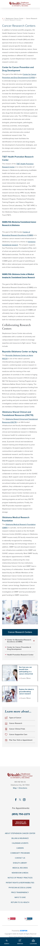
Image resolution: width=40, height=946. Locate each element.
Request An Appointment (21, 823)
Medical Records (20, 868)
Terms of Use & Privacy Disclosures (20, 937)
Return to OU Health (20, 903)
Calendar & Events (20, 843)
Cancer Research (31, 18)
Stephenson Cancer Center (15, 18)
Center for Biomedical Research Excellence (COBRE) (19, 641)
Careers (20, 848)
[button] (34, 641)
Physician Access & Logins (20, 888)
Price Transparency (20, 893)
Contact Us (20, 858)
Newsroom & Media (20, 873)
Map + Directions (20, 788)
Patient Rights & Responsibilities (20, 883)
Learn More (26, 678)
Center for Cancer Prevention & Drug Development (19, 648)
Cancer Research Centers (20, 632)
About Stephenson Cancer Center (20, 833)
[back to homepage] (2, 18)
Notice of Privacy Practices (20, 878)
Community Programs (20, 853)
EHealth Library (20, 863)
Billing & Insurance (20, 838)
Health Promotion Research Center (20, 655)
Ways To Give (20, 898)
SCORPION (23, 931)
